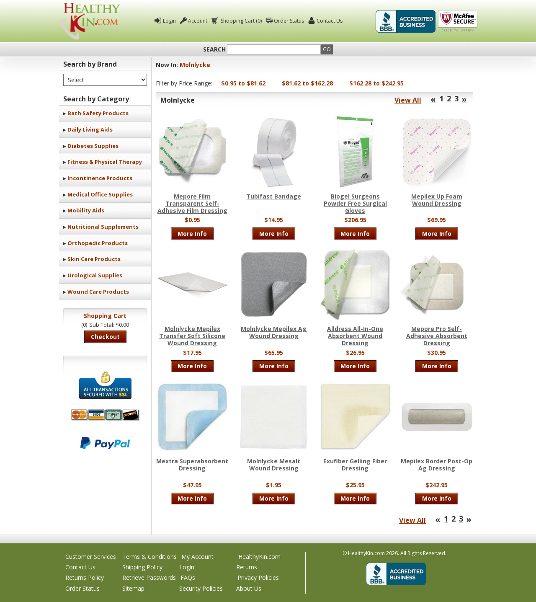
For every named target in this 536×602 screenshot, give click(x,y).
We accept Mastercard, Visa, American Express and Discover (105, 415)
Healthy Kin (90, 21)
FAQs (187, 577)
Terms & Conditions (149, 557)
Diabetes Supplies (93, 146)
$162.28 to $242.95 (376, 83)
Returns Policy (84, 577)
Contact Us (330, 20)
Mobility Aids (85, 210)
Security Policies (201, 588)
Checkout (105, 337)
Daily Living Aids (90, 129)
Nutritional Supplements (103, 226)
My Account (197, 557)
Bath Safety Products (98, 113)
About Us (248, 588)
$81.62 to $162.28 (307, 83)
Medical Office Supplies (100, 194)
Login (169, 20)
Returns (246, 567)
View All (407, 100)
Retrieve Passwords (149, 577)
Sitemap (133, 588)
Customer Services (90, 557)
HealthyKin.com (259, 557)
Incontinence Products (99, 178)
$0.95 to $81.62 (243, 83)
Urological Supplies (94, 275)
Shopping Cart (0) (240, 20)
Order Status (289, 20)
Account (197, 20)
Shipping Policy (142, 567)
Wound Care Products (98, 291)
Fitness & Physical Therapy (104, 161)
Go (327, 49)
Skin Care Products (94, 259)
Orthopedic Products (97, 243)
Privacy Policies (258, 577)
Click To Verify (457, 21)
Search (214, 49)
